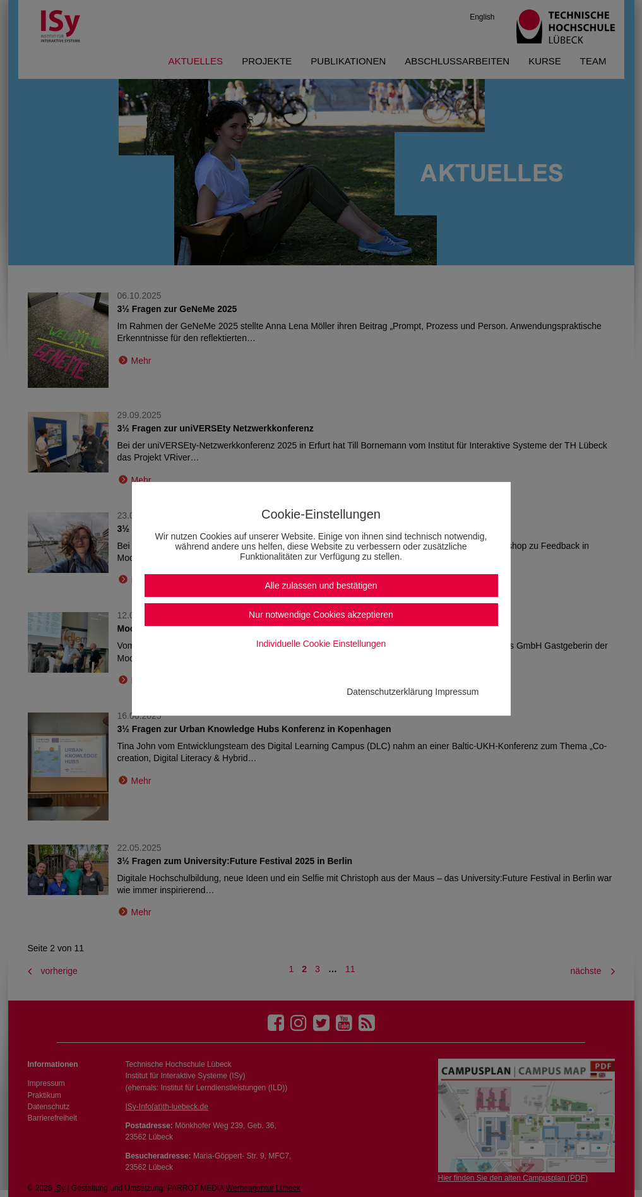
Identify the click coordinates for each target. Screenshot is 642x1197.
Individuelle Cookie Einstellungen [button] (321, 644)
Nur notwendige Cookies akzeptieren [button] (321, 615)
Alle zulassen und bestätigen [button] (321, 585)
